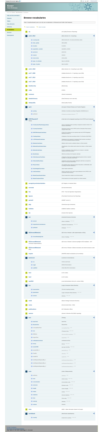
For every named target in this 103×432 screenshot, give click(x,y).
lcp (29, 285)
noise (30, 305)
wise (30, 409)
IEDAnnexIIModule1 (35, 232)
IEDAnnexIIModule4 (35, 247)
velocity (35, 401)
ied (29, 217)
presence (35, 52)
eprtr (30, 107)
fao (30, 191)
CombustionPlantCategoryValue (41, 124)
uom (30, 371)
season (35, 55)
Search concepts (42, 27)
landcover (32, 257)
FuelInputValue (36, 136)
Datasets (9, 18)
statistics (35, 394)
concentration (36, 381)
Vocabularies (10, 29)
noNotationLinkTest (38, 340)
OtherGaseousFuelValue (39, 157)
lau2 (30, 277)
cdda (30, 90)
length (34, 388)
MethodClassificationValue (39, 146)
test (30, 317)
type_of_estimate (37, 61)
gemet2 (31, 200)
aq (29, 31)
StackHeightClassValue (38, 168)
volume (35, 404)
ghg (30, 204)
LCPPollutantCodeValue (39, 139)
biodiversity (32, 86)
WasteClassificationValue (39, 175)
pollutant (35, 227)
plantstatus (36, 292)
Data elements (10, 24)
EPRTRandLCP (33, 119)
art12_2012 (32, 36)
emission (35, 385)
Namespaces (10, 35)
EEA (13, 1)
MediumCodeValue (37, 143)
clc (34, 261)
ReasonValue (36, 164)
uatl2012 (35, 268)
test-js (34, 343)
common (31, 94)
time (34, 398)
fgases (31, 196)
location (35, 46)
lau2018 (31, 281)
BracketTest (36, 324)
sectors (35, 295)
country (35, 417)
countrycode (36, 40)
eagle (34, 264)
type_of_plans (36, 64)
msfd (30, 300)
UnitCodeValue (36, 171)
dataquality (32, 102)
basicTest (35, 321)
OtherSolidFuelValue (38, 160)
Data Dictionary (19, 12)
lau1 (30, 272)
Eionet (13, 12)
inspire (31, 253)
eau (34, 330)
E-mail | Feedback (11, 427)
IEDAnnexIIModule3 (35, 241)
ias (29, 213)
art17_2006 (32, 73)
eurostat (31, 187)
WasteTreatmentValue (38, 178)
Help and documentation (13, 15)
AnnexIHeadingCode (38, 236)
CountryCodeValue (37, 128)
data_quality (36, 42)
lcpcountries (36, 289)
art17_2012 (32, 77)
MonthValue (36, 154)
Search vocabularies (30, 27)
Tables (8, 21)
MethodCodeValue (37, 150)
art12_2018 (32, 69)
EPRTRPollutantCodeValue (39, 132)
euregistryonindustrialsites (37, 183)
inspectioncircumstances (39, 224)
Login (83, 1)
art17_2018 (32, 81)
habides (31, 208)
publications (32, 309)
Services (9, 32)
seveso (31, 313)
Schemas (9, 26)
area (34, 378)
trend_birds (36, 58)
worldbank (32, 413)
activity (35, 111)
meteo (34, 391)
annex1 (35, 221)
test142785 (35, 346)
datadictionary (33, 98)
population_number (38, 49)
